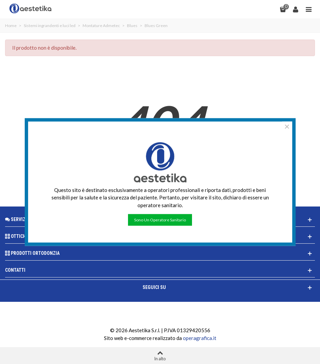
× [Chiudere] (287, 126)
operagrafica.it (199, 338)
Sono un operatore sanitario (160, 219)
